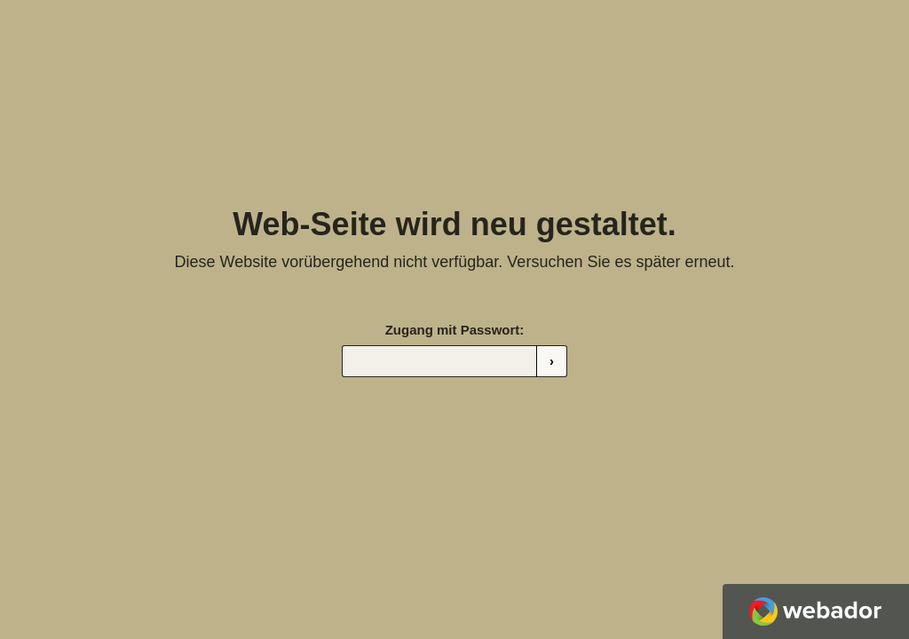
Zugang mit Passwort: (455, 329)
